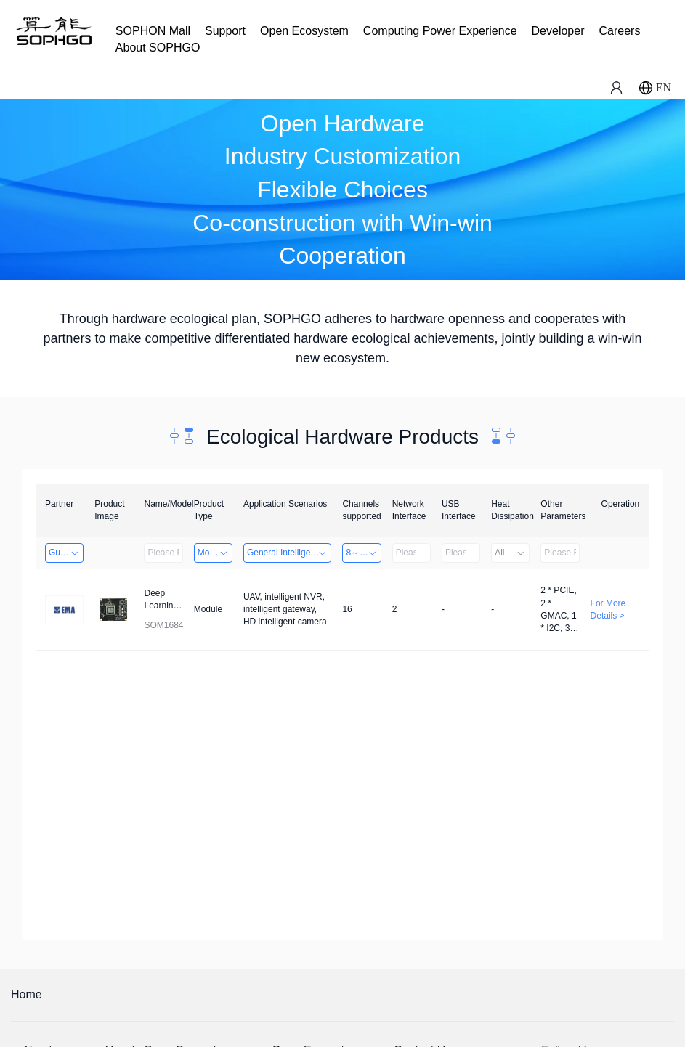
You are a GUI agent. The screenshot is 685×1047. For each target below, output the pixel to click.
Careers (619, 31)
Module (213, 552)
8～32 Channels (363, 552)
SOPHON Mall (152, 31)
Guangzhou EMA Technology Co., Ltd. (66, 552)
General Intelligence (287, 552)
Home (26, 994)
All (510, 552)
